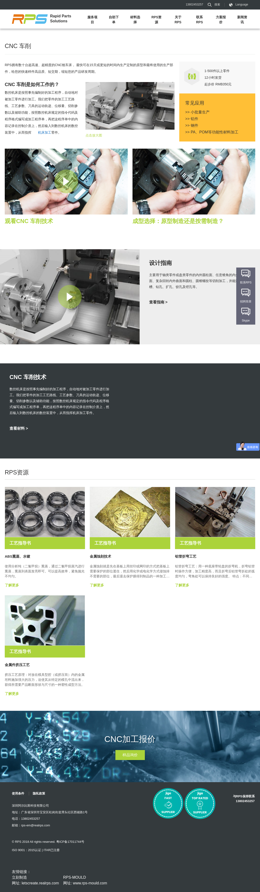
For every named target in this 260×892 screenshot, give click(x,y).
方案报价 (221, 19)
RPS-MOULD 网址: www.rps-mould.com (85, 880)
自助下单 (114, 19)
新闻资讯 (242, 19)
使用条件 (18, 793)
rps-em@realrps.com (35, 825)
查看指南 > (158, 302)
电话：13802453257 (26, 818)
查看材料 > (18, 428)
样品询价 (130, 755)
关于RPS (178, 19)
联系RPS (199, 19)
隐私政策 (39, 793)
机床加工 (44, 132)
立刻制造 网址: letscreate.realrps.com (35, 880)
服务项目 (92, 19)
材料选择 (135, 19)
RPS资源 (156, 19)
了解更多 (12, 585)
